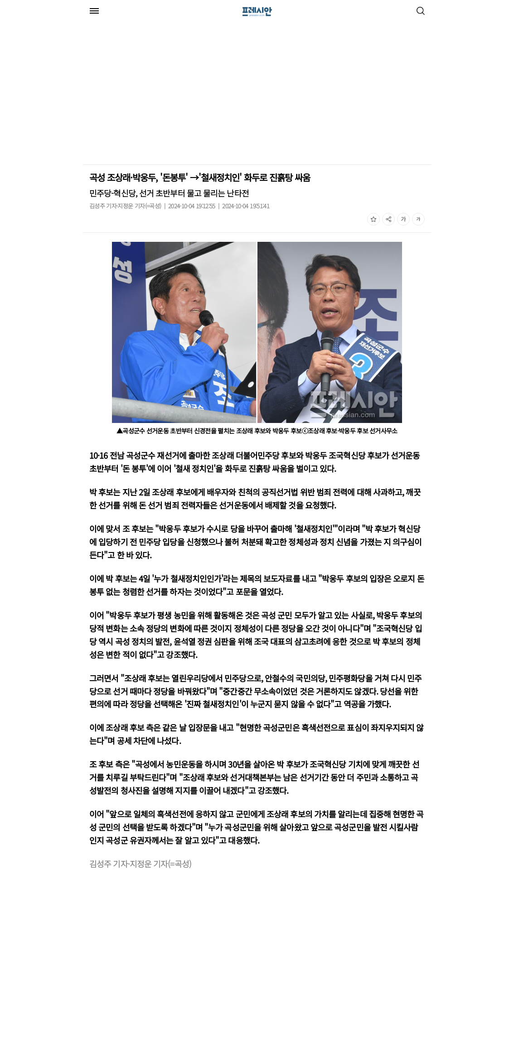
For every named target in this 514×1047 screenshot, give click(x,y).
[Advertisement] (159, 94)
